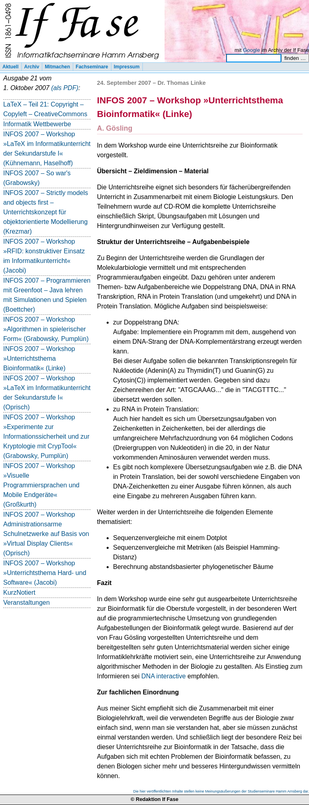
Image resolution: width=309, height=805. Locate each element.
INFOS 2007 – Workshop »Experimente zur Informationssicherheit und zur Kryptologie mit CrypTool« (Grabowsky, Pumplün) (46, 436)
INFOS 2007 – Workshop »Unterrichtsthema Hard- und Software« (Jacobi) (44, 573)
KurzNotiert (19, 592)
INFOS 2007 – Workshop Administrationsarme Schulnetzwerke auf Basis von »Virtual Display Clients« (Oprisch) (46, 534)
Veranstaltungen (26, 602)
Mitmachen (57, 67)
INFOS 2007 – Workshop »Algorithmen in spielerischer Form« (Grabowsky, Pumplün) (46, 329)
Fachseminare (92, 67)
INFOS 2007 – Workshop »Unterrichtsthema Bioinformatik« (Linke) (39, 358)
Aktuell (10, 67)
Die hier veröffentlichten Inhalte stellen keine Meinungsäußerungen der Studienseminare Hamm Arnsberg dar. (221, 791)
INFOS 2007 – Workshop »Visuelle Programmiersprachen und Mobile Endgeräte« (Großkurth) (41, 485)
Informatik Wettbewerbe (37, 124)
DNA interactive (163, 676)
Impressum (127, 67)
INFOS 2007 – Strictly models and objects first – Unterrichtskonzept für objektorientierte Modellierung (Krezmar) (45, 212)
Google (251, 50)
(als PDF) (64, 87)
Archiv (31, 67)
